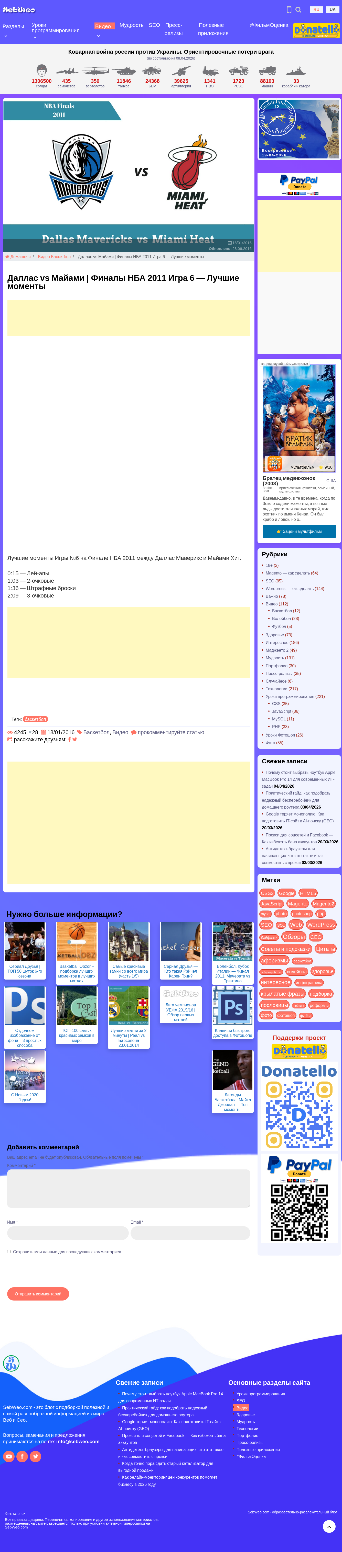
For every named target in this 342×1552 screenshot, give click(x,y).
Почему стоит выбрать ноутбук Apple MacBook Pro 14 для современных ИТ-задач (299, 779)
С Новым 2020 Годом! (25, 1097)
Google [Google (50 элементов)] (287, 893)
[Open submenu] (6, 35)
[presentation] (46, 1273)
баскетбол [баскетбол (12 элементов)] (302, 960)
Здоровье (275, 634)
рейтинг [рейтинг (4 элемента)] (298, 1006)
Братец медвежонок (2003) (289, 480)
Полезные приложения (212, 28)
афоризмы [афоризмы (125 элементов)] (274, 960)
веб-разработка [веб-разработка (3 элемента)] (271, 972)
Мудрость (131, 24)
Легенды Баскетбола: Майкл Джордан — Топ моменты (233, 1102)
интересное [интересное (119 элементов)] (276, 982)
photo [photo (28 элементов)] (281, 913)
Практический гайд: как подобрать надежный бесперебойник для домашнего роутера (296, 799)
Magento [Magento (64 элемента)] (297, 903)
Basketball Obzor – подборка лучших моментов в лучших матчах (76, 973)
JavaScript (281, 711)
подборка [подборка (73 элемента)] (321, 993)
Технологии (276, 688)
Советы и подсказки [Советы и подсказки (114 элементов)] (286, 948)
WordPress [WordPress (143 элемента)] (321, 924)
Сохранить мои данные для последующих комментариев (67, 1251)
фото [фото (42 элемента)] (266, 1015)
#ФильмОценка (268, 24)
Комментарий (21, 1165)
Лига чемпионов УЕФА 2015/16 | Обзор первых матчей (181, 1012)
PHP (276, 726)
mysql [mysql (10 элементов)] (265, 913)
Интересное (277, 642)
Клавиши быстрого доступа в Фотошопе (232, 1033)
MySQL (279, 718)
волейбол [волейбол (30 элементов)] (297, 971)
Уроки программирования (55, 27)
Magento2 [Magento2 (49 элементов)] (323, 903)
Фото (270, 742)
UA (333, 9)
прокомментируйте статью (171, 732)
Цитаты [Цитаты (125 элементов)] (325, 948)
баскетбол (35, 719)
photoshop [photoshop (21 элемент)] (302, 913)
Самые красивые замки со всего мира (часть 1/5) (129, 971)
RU (316, 9)
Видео (102, 25)
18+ (269, 565)
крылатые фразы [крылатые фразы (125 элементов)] (282, 993)
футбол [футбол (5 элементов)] (305, 1016)
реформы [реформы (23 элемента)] (319, 1005)
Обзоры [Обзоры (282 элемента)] (294, 936)
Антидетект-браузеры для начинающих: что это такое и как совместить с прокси (292, 855)
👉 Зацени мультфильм (299, 531)
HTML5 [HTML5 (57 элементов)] (308, 893)
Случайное (276, 681)
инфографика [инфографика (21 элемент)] (309, 982)
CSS (276, 703)
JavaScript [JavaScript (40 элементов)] (272, 903)
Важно (272, 596)
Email (137, 1222)
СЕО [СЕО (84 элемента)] (316, 937)
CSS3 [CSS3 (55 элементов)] (267, 893)
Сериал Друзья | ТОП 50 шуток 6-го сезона (24, 971)
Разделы (13, 25)
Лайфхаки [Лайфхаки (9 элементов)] (269, 937)
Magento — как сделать (288, 573)
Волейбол (281, 618)
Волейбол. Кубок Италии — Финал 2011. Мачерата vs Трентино (232, 973)
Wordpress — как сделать (290, 588)
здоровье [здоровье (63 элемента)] (323, 971)
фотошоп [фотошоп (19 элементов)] (286, 1015)
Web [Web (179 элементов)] (296, 924)
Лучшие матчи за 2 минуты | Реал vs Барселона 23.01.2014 (129, 1038)
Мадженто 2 (277, 650)
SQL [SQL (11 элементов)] (281, 925)
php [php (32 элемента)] (320, 913)
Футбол (279, 626)
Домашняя (18, 256)
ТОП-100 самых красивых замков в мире (76, 1035)
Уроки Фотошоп (280, 735)
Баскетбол (61, 256)
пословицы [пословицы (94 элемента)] (274, 1004)
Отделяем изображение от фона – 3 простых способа (24, 1038)
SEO (153, 24)
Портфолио (276, 665)
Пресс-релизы (173, 28)
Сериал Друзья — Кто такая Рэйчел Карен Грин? (181, 971)
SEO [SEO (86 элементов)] (266, 924)
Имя (12, 1222)
